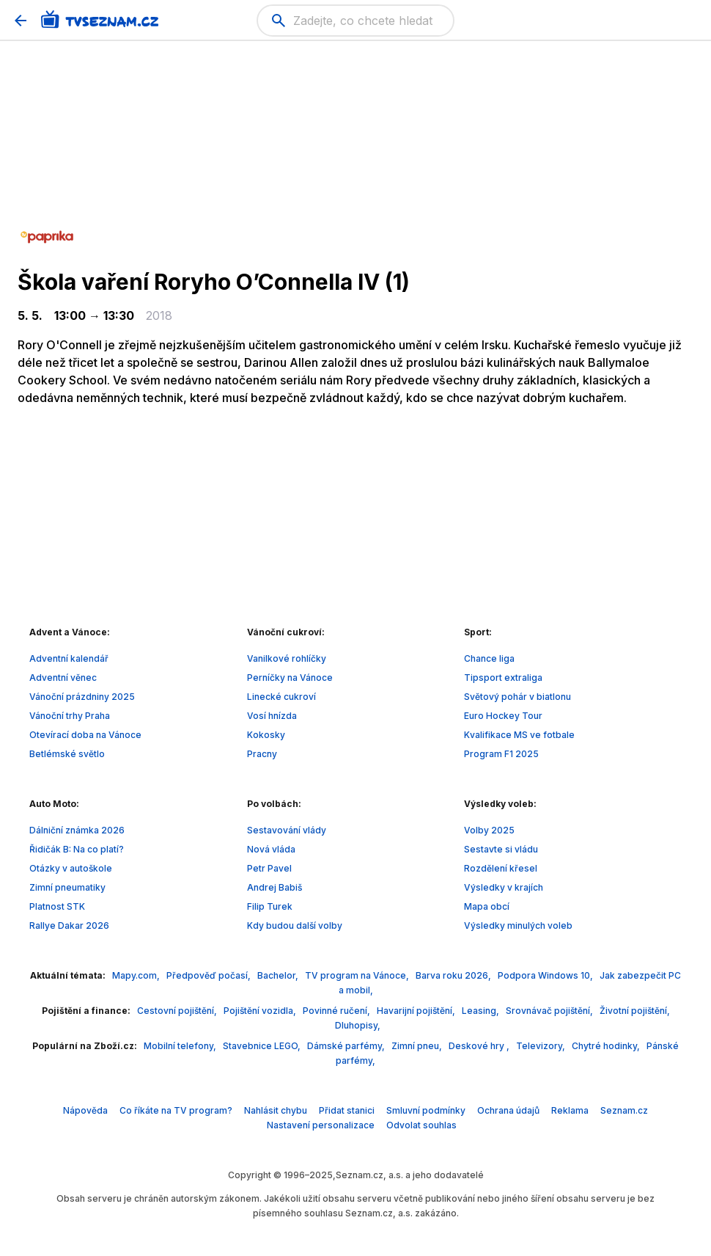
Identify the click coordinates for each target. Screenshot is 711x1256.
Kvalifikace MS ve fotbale (519, 734)
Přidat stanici (347, 1110)
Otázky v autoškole (70, 868)
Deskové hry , (480, 1045)
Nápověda (85, 1110)
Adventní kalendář (68, 658)
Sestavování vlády (286, 830)
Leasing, (481, 1010)
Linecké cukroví (281, 696)
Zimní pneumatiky (67, 887)
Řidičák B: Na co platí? (76, 849)
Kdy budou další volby (294, 925)
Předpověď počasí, (209, 975)
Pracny (262, 753)
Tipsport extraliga (503, 677)
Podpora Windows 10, (546, 975)
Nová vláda (271, 849)
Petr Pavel (269, 868)
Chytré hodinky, (607, 1045)
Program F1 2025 (501, 753)
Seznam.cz (624, 1110)
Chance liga (489, 658)
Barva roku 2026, (454, 975)
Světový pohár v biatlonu (517, 696)
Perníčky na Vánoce (290, 677)
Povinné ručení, (337, 1010)
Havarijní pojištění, (417, 1010)
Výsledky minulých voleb (518, 925)
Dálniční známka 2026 (77, 830)
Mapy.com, (137, 975)
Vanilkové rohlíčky (286, 658)
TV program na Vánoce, (358, 975)
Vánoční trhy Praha (69, 715)
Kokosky (266, 734)
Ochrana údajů (508, 1110)
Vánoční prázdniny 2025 (82, 696)
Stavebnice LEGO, (263, 1045)
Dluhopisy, (357, 1025)
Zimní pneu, (417, 1045)
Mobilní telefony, (181, 1045)
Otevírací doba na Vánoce (85, 734)
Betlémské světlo (67, 753)
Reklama (570, 1110)
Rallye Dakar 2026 (69, 925)
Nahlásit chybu (275, 1110)
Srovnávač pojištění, (550, 1010)
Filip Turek (269, 906)
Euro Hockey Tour (503, 715)
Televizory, (541, 1045)
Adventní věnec (63, 677)
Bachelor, (279, 975)
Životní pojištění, (635, 1010)
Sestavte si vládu (501, 849)
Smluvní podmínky (425, 1110)
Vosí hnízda (272, 715)
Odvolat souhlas (421, 1125)
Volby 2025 (489, 830)
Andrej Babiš (274, 887)
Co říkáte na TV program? (175, 1110)
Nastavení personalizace (321, 1125)
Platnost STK (57, 906)
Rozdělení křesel (500, 868)
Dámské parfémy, (347, 1045)
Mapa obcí (486, 906)
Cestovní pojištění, (178, 1010)
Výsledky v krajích (503, 887)
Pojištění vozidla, (261, 1010)
